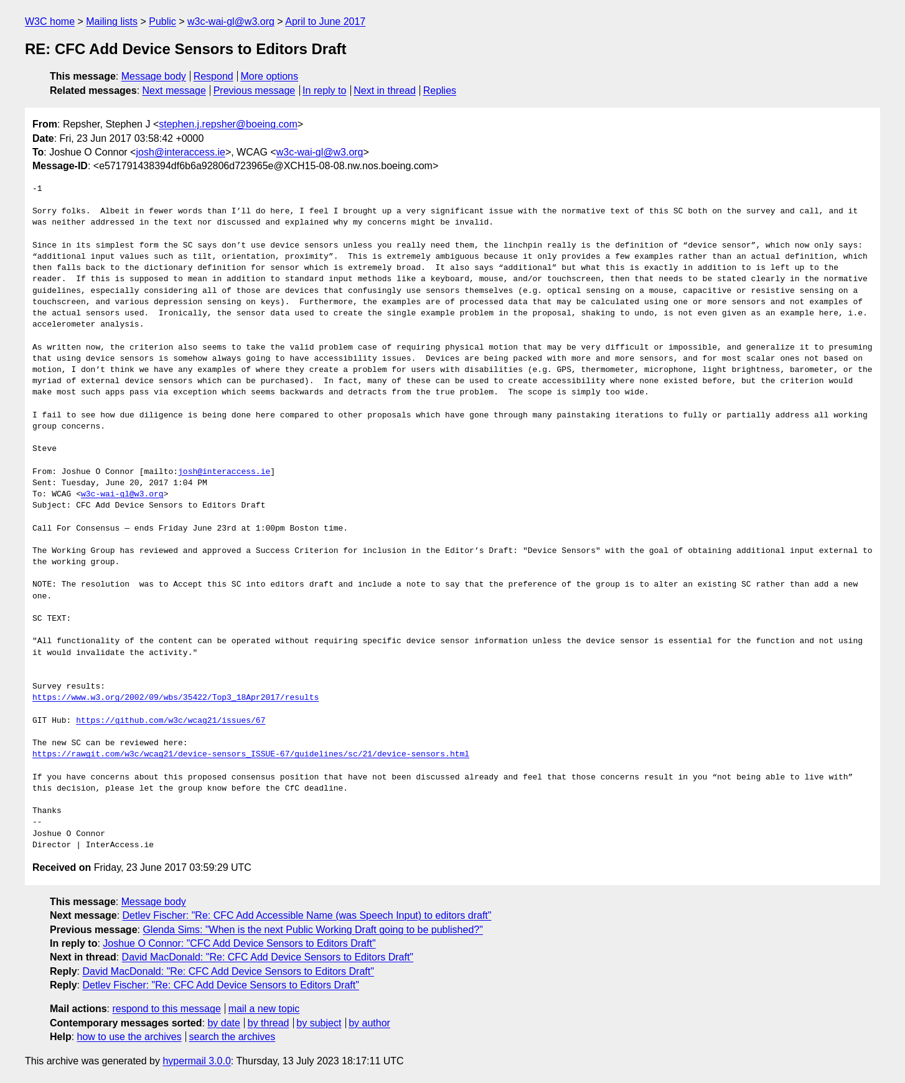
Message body (153, 76)
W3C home (50, 21)
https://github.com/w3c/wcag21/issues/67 (170, 721)
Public (162, 21)
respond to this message (166, 1008)
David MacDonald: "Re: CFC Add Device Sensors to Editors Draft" (267, 957)
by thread (268, 1023)
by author (369, 1023)
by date (223, 1023)
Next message (174, 90)
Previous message (254, 90)
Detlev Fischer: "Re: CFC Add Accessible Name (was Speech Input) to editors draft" (307, 915)
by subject (318, 1023)
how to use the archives (129, 1036)
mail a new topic (264, 1008)
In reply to (324, 90)
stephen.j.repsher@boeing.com (228, 124)
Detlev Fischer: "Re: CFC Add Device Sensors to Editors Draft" (220, 985)
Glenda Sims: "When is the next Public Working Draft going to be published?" (312, 929)
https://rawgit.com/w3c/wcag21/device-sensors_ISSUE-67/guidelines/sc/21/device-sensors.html (250, 754)
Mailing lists (112, 21)
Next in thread (385, 90)
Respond (213, 76)
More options (270, 76)
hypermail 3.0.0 (196, 1061)
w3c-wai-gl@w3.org (230, 21)
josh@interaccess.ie (180, 152)
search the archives (232, 1036)
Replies (439, 90)
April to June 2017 (325, 21)
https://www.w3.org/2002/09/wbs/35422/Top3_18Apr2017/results (175, 698)
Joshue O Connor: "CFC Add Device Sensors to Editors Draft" (239, 943)
